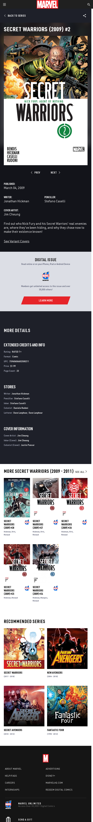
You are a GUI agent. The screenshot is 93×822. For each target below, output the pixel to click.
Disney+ (50, 775)
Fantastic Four (55, 730)
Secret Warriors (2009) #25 (9, 590)
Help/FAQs (11, 775)
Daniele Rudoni (21, 407)
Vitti (13, 531)
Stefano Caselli (54, 201)
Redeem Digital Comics (59, 789)
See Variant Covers (16, 241)
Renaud (7, 534)
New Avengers (54, 672)
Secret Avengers (13, 730)
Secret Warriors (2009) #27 (38, 524)
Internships (12, 789)
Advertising (53, 768)
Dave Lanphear (20, 412)
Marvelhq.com (54, 782)
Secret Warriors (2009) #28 (9, 524)
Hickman (7, 531)
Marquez (43, 597)
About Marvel (13, 768)
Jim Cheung (12, 214)
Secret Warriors (13, 672)
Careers (10, 782)
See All (81, 471)
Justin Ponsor (27, 445)
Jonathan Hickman (16, 201)
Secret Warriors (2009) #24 (38, 590)
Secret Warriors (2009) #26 (66, 524)
